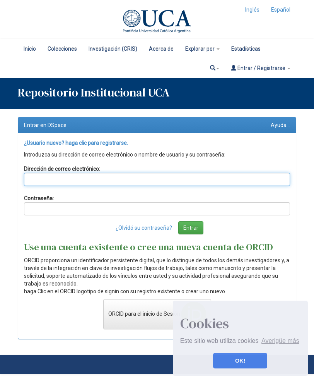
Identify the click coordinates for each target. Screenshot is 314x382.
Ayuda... (280, 125)
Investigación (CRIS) (113, 49)
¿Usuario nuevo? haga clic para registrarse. (76, 143)
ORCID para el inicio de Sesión (157, 314)
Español (280, 10)
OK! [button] (240, 361)
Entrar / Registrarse (260, 68)
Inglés (252, 10)
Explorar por (202, 49)
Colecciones (62, 49)
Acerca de (161, 49)
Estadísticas (246, 49)
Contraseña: (39, 198)
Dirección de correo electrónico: (62, 169)
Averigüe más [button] (280, 340)
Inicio (30, 49)
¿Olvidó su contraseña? (144, 228)
